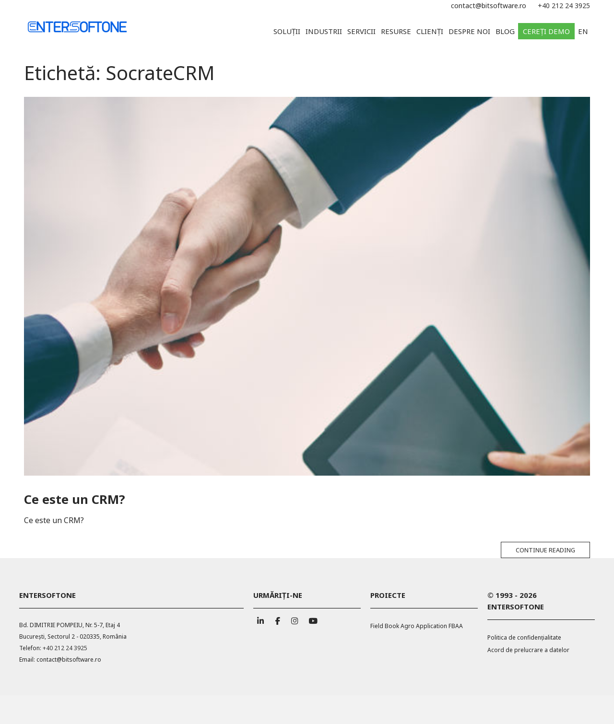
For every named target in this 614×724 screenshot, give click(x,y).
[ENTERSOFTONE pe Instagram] (294, 618)
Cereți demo (546, 31)
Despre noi (469, 31)
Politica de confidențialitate (524, 637)
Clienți (429, 31)
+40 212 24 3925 (564, 5)
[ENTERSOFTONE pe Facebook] (278, 618)
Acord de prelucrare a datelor (528, 650)
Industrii (324, 31)
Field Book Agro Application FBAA (416, 626)
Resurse (396, 31)
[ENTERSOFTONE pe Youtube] (312, 618)
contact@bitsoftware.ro (488, 5)
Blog (505, 31)
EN (583, 31)
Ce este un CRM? (74, 499)
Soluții (286, 31)
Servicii (361, 31)
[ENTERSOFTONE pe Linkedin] (260, 618)
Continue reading (545, 550)
